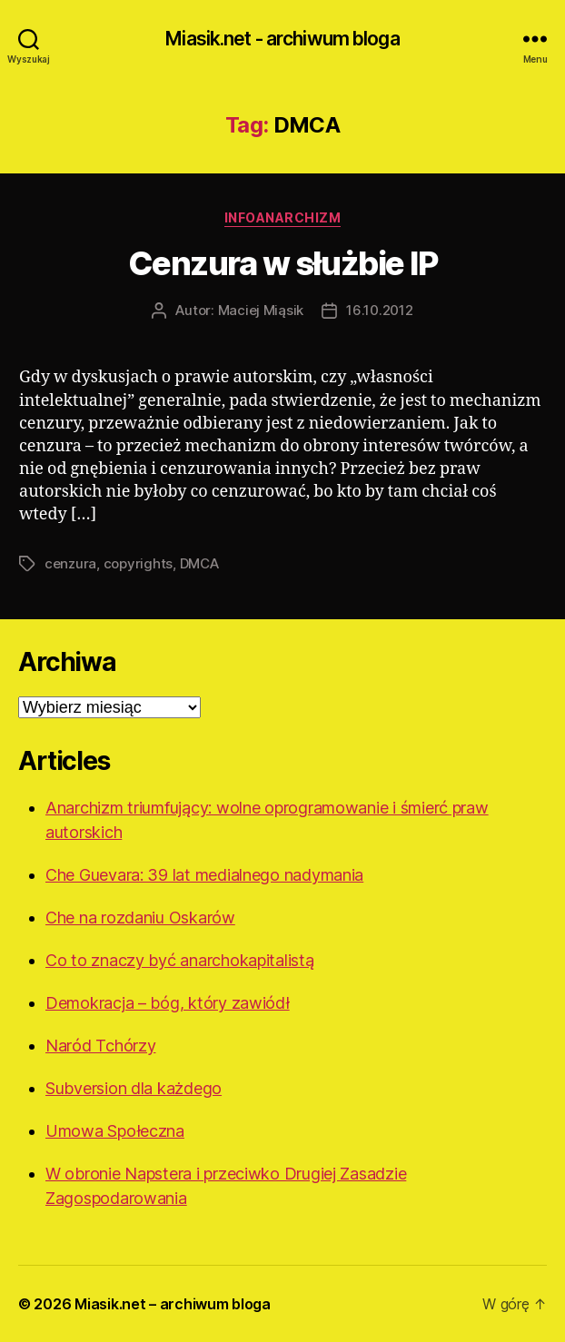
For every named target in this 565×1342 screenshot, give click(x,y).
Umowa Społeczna (114, 1130)
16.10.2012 (379, 310)
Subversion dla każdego (133, 1088)
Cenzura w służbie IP (282, 263)
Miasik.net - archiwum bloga (282, 38)
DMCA (199, 563)
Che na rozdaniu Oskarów (140, 917)
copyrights (138, 563)
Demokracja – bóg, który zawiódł (167, 1002)
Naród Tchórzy (100, 1045)
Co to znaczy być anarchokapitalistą (179, 960)
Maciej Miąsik (261, 310)
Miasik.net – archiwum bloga (172, 1304)
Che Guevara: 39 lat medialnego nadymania (204, 874)
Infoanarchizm (283, 217)
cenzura (70, 563)
